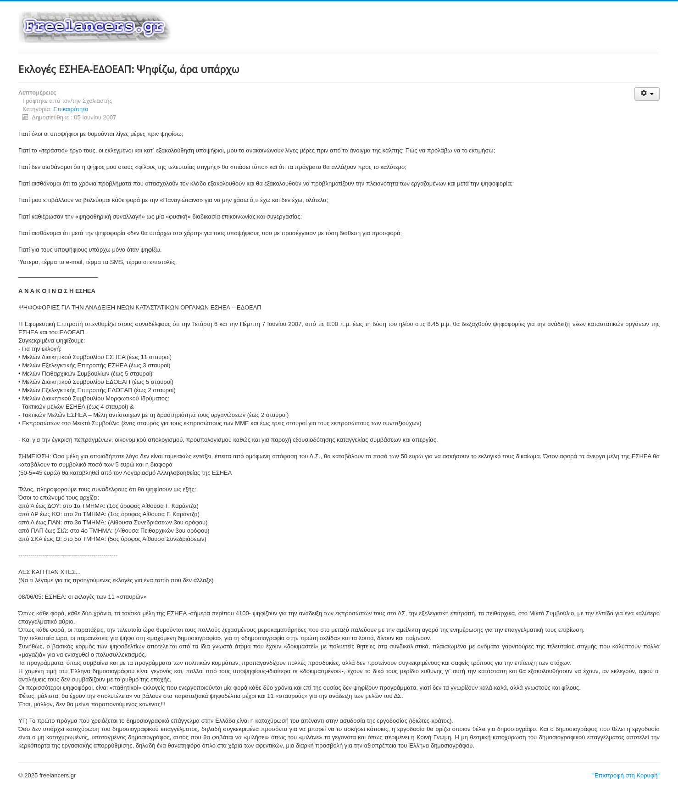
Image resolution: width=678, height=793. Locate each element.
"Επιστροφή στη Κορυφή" (626, 775)
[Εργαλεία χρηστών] (647, 94)
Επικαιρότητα (71, 109)
